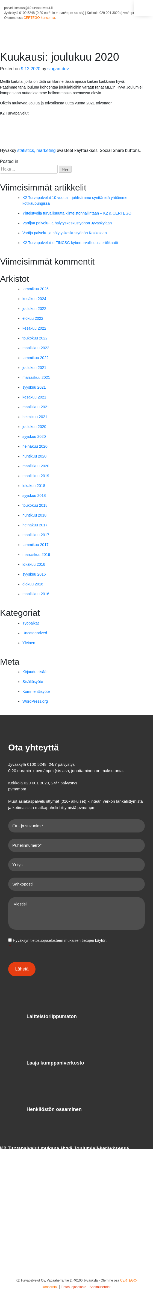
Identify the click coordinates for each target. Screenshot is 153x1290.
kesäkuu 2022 (34, 328)
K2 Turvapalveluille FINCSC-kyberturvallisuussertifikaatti (70, 243)
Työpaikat (30, 623)
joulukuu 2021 (34, 367)
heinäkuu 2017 (35, 525)
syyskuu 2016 (34, 574)
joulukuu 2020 (34, 426)
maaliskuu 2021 (35, 407)
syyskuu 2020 (34, 436)
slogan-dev (58, 68)
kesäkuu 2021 (34, 397)
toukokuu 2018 (35, 505)
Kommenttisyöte (36, 691)
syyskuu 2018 (34, 495)
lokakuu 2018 (33, 485)
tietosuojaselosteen (46, 940)
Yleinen (26, 161)
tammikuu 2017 (35, 545)
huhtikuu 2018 (34, 515)
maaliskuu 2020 (35, 466)
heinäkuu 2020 (35, 446)
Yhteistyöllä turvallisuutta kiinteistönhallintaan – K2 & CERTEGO (76, 213)
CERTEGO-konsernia (39, 18)
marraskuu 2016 (36, 554)
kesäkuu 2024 (34, 299)
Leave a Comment (52, 161)
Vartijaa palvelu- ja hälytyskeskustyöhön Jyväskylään (67, 223)
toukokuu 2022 (35, 338)
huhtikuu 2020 (34, 456)
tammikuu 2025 (35, 289)
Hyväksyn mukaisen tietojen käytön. (77, 943)
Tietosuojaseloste (73, 1287)
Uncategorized (34, 633)
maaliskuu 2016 (35, 594)
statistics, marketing (36, 150)
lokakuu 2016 (33, 564)
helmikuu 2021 (34, 417)
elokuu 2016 (32, 584)
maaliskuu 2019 (35, 476)
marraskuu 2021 (36, 377)
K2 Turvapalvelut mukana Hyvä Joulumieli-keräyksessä (64, 1148)
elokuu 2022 (32, 318)
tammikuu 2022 (35, 358)
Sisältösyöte (32, 681)
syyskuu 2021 (34, 387)
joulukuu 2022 (34, 308)
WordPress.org (35, 701)
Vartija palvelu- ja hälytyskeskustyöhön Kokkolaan (64, 233)
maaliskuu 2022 (35, 348)
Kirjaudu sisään (35, 672)
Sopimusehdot (100, 1287)
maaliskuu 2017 (35, 535)
